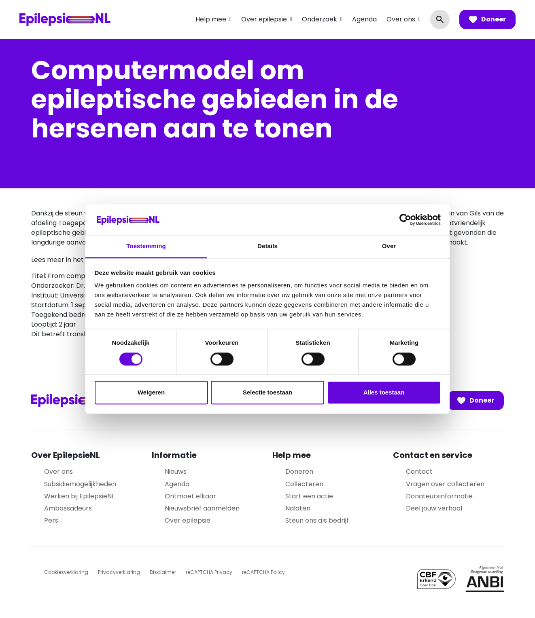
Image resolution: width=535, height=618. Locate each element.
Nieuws (176, 471)
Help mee (210, 19)
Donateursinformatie (439, 496)
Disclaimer (163, 572)
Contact (419, 471)
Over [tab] (389, 246)
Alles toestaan (384, 392)
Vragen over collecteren (445, 484)
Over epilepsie (264, 19)
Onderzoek (319, 19)
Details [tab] (267, 246)
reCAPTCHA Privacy (209, 572)
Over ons (400, 19)
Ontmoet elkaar (190, 496)
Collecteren (304, 484)
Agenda (364, 19)
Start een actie (309, 496)
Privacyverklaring (119, 572)
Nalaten (297, 508)
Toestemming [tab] (146, 246)
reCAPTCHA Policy (263, 572)
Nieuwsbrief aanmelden (202, 508)
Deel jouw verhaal (434, 508)
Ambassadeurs (68, 508)
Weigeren (151, 392)
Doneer (487, 19)
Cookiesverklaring (66, 572)
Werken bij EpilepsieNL (79, 496)
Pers (51, 520)
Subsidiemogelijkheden (80, 484)
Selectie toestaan (268, 392)
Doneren (299, 471)
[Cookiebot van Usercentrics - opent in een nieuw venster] (405, 219)
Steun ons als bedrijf (317, 520)
